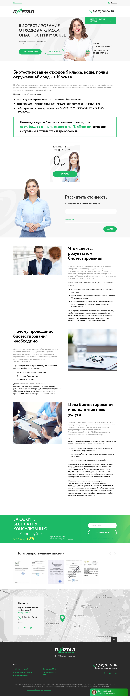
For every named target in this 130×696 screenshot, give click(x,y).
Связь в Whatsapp (30, 52)
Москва (114, 3)
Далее (110, 229)
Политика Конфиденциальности (100, 538)
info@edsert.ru (24, 612)
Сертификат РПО (49, 669)
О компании (17, 3)
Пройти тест (54, 52)
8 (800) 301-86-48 (103, 11)
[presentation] (110, 553)
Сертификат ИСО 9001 (49, 673)
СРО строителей (21, 669)
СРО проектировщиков (23, 672)
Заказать (65, 174)
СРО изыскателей (21, 675)
